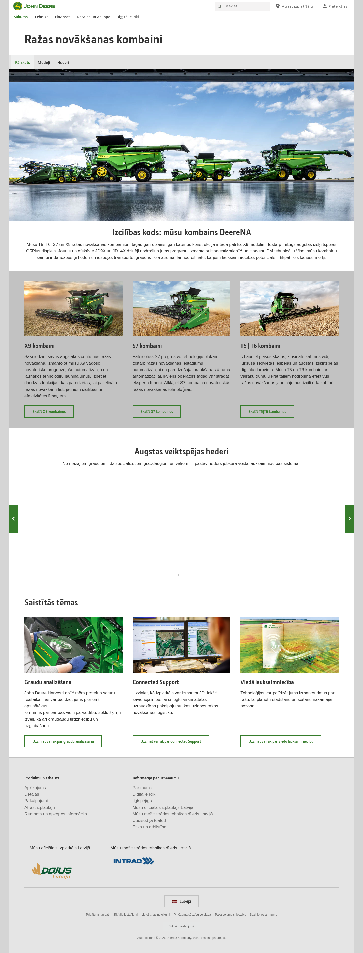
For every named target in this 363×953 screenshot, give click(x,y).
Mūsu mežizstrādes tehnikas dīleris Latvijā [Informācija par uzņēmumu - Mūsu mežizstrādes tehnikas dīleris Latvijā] (173, 814)
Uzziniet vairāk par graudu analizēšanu (67, 742)
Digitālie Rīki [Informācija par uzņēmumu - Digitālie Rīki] (144, 794)
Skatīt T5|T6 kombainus (271, 413)
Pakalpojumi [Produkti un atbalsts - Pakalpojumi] (36, 800)
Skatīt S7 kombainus (161, 413)
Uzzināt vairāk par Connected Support (175, 742)
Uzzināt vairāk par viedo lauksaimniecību (285, 742)
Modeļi (44, 62)
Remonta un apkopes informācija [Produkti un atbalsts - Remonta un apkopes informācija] (55, 814)
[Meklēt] (242, 6)
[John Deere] (37, 6)
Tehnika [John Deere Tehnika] (41, 16)
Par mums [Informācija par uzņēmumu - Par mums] (142, 787)
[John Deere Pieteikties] (334, 6)
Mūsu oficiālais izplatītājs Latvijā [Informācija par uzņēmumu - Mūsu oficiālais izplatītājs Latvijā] (163, 807)
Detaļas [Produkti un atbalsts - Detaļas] (31, 794)
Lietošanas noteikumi (156, 914)
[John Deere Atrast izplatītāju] (294, 6)
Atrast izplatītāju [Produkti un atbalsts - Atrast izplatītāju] (39, 807)
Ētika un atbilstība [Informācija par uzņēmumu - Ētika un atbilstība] (149, 827)
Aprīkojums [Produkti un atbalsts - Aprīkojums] (35, 787)
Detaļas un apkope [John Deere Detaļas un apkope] (93, 16)
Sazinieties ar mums (263, 914)
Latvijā (181, 901)
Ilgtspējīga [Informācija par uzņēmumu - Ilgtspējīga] (142, 800)
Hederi (63, 62)
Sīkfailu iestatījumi (125, 914)
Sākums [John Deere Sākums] (21, 16)
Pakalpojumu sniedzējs (230, 914)
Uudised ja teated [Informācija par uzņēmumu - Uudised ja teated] (149, 820)
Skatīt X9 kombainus (53, 413)
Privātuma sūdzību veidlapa (192, 914)
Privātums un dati (97, 914)
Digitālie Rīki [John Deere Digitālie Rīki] (128, 16)
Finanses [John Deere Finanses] (62, 16)
